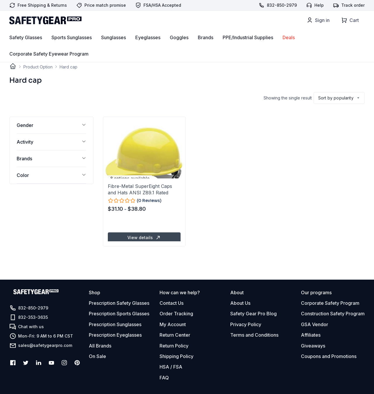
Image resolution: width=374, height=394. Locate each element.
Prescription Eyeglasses (115, 335)
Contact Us (171, 303)
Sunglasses (113, 47)
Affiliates (311, 335)
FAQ (164, 378)
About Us (240, 303)
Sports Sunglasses (71, 47)
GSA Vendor (314, 324)
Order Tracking (176, 313)
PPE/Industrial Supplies (248, 47)
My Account (173, 324)
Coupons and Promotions (328, 356)
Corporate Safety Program (330, 303)
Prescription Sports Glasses (119, 313)
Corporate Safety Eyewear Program (49, 63)
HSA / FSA (171, 367)
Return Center (175, 335)
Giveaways (313, 346)
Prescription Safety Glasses (119, 303)
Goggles (179, 47)
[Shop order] (339, 98)
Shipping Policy (176, 356)
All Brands (100, 346)
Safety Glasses (25, 47)
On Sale (97, 356)
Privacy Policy (245, 324)
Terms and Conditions (254, 335)
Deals (289, 47)
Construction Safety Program (333, 313)
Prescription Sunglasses (115, 324)
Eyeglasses (147, 47)
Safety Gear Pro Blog (253, 313)
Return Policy (174, 346)
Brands (205, 47)
